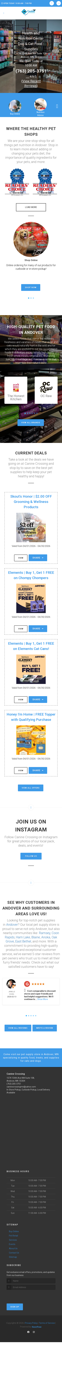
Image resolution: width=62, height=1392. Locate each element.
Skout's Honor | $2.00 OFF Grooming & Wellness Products (31, 501)
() (31, 83)
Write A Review (44, 1028)
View (20, 558)
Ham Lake (23, 937)
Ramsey (44, 933)
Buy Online (15, 114)
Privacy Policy (31, 1323)
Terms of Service (47, 1323)
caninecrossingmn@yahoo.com (21, 1087)
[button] (17, 182)
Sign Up (14, 1307)
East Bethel (23, 941)
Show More (42, 999)
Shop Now (30, 287)
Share (37, 557)
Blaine (35, 937)
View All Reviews (17, 1028)
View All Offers (31, 788)
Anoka (45, 937)
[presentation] (22, 1295)
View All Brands (30, 422)
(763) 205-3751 (31, 71)
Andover (12, 924)
